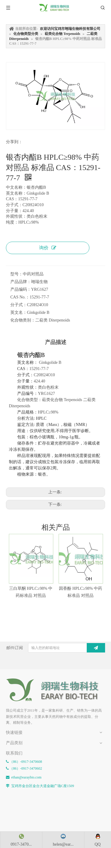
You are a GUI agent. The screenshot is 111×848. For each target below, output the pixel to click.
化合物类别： (22, 320)
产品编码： (20, 289)
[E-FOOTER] (55, 690)
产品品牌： (20, 282)
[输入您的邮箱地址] (62, 647)
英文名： (18, 312)
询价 (47, 247)
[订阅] (96, 647)
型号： (16, 274)
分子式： (18, 305)
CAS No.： (20, 297)
